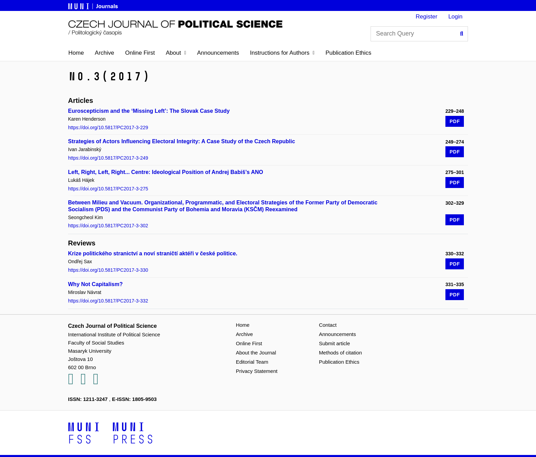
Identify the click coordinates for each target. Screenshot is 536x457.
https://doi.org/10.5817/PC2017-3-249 (108, 158)
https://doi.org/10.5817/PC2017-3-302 (108, 225)
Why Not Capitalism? (95, 284)
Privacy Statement (257, 371)
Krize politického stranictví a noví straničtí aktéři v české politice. (152, 253)
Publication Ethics (348, 53)
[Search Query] (419, 33)
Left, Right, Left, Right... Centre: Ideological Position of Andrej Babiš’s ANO (165, 172)
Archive (104, 53)
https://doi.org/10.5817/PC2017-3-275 (108, 188)
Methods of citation (340, 352)
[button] (176, 53)
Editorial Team (252, 362)
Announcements (218, 53)
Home (76, 53)
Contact (328, 325)
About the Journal (256, 352)
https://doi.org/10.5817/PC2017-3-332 (108, 301)
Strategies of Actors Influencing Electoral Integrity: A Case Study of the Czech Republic (181, 141)
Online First (140, 53)
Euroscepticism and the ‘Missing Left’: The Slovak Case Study (149, 111)
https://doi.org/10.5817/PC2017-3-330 (108, 270)
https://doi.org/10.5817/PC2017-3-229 (108, 127)
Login (455, 16)
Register (426, 16)
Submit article (334, 343)
